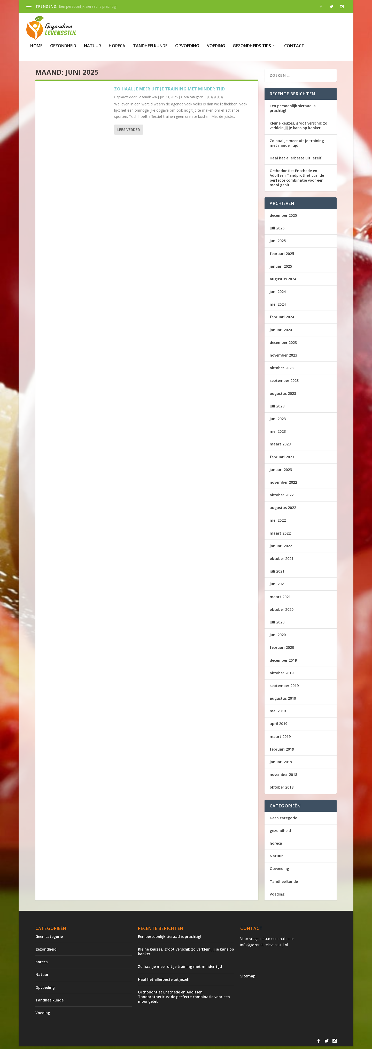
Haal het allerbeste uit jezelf (296, 160)
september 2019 (284, 687)
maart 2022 (280, 535)
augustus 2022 (283, 510)
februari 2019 (282, 751)
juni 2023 (278, 421)
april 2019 (278, 726)
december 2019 (283, 662)
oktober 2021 (281, 561)
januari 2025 (281, 268)
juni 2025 (278, 243)
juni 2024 (278, 294)
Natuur (92, 46)
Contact (294, 46)
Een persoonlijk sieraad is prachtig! (88, 6)
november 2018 (283, 777)
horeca (117, 46)
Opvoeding (187, 46)
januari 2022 (281, 548)
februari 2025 (282, 255)
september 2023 (284, 383)
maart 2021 (280, 599)
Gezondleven (147, 99)
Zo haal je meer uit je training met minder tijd (169, 91)
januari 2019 (281, 764)
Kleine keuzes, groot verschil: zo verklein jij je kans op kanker (298, 128)
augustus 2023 (283, 395)
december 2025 (283, 217)
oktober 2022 (281, 497)
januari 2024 (281, 332)
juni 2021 (278, 586)
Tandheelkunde (150, 46)
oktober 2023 (281, 370)
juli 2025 (277, 230)
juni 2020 (278, 637)
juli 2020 (277, 624)
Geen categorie (192, 99)
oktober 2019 (281, 675)
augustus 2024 (283, 281)
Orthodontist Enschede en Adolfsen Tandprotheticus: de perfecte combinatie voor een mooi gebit (297, 180)
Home (36, 46)
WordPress (145, 1043)
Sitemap (247, 978)
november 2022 (283, 484)
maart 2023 (280, 446)
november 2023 (283, 357)
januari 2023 (281, 471)
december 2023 (283, 344)
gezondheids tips (252, 46)
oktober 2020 (281, 611)
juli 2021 (277, 573)
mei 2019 (278, 713)
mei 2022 (278, 522)
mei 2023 (278, 433)
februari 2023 (282, 459)
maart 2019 (280, 738)
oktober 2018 (281, 789)
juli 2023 (277, 408)
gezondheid (63, 46)
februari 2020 (282, 649)
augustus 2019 (283, 700)
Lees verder (128, 132)
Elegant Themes (78, 1043)
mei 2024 (278, 306)
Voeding (216, 46)
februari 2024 (282, 319)
